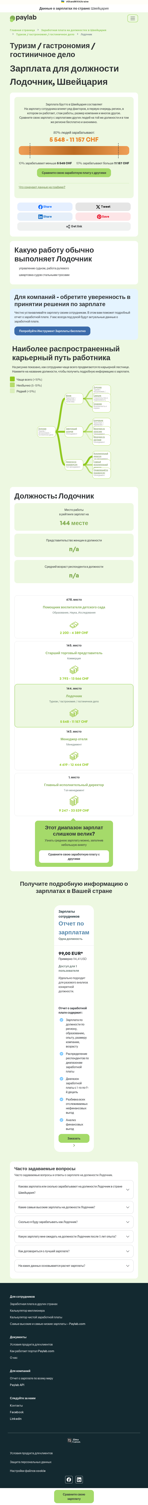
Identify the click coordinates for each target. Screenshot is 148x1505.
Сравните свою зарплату (74, 1496)
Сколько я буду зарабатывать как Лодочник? (47, 1222)
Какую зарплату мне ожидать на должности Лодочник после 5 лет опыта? (67, 1236)
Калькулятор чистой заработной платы (36, 1317)
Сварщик (97, 395)
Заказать (74, 1138)
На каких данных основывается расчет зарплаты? (51, 1266)
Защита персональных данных (30, 1462)
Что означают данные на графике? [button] (42, 187)
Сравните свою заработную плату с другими (74, 173)
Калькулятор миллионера (27, 1310)
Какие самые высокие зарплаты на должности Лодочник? (56, 1207)
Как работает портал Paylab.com (32, 1351)
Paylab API (17, 1385)
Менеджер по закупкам (99, 438)
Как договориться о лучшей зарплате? (43, 1251)
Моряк (68, 395)
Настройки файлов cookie (27, 1471)
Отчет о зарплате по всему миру (31, 1378)
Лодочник (42, 429)
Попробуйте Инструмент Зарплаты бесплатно (52, 331)
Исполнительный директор (101, 454)
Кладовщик (98, 420)
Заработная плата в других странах (34, 1304)
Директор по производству (71, 463)
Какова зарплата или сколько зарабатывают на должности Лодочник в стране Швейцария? (70, 1189)
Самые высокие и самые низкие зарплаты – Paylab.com (47, 1324)
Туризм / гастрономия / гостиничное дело (45, 34)
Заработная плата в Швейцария (73, 30)
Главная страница (22, 30)
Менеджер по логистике (99, 430)
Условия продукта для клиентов (31, 1344)
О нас (13, 1357)
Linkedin (16, 1419)
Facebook (17, 1412)
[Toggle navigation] (132, 18)
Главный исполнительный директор (101, 464)
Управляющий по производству (101, 471)
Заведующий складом (71, 430)
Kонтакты (16, 1405)
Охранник (98, 404)
